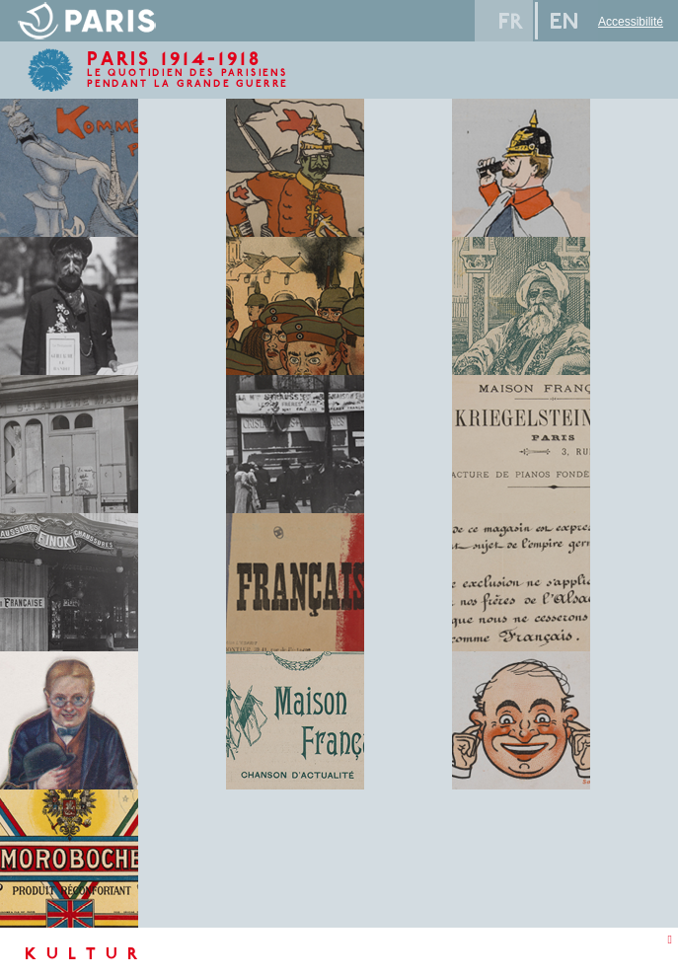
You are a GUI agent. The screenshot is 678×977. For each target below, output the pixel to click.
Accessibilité (630, 22)
